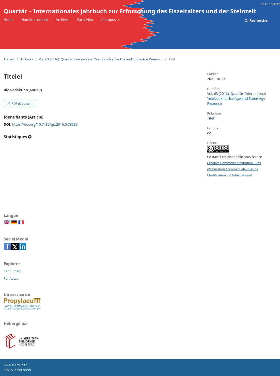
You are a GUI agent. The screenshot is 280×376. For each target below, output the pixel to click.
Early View (85, 19)
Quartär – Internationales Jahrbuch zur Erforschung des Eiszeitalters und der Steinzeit (130, 11)
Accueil (9, 59)
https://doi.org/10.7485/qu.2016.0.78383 (45, 124)
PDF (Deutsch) (21, 103)
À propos (109, 19)
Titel (210, 118)
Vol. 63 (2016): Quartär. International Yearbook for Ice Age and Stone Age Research (100, 59)
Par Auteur (12, 278)
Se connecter (270, 3)
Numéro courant (34, 19)
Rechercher (259, 20)
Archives (62, 19)
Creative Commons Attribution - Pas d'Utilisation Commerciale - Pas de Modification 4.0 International (234, 169)
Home (9, 19)
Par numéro (12, 271)
